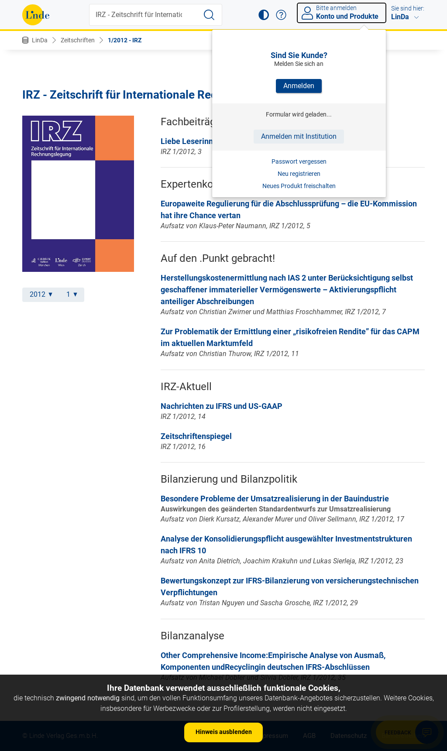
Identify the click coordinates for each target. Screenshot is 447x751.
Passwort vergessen (299, 161)
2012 (41, 294)
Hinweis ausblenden (224, 731)
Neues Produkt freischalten (299, 185)
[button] (263, 15)
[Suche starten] (209, 14)
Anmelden (298, 86)
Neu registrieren (299, 173)
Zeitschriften (78, 40)
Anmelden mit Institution (299, 136)
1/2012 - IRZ (124, 40)
